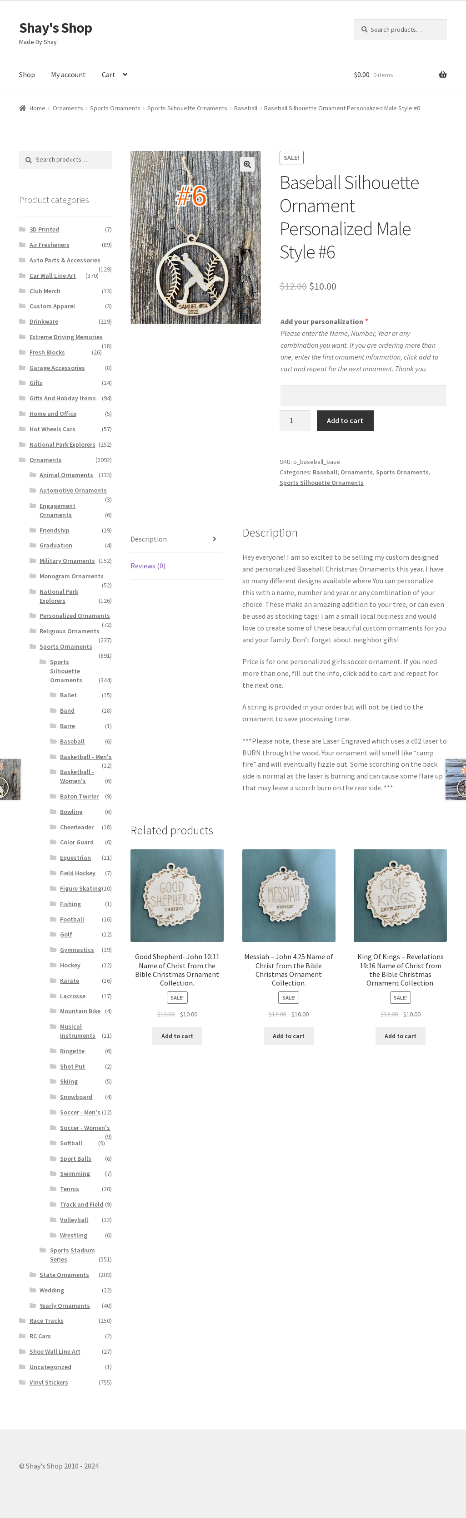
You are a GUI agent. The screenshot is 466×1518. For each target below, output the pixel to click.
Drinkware (44, 321)
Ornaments (68, 108)
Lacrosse (72, 996)
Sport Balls (75, 1158)
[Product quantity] (295, 420)
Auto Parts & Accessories (65, 260)
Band (67, 710)
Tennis (69, 1189)
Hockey (70, 965)
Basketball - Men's (86, 757)
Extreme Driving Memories (66, 337)
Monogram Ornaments (72, 576)
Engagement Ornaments (57, 510)
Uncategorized (50, 1367)
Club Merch (45, 291)
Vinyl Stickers (49, 1382)
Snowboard (76, 1097)
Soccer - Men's (80, 1112)
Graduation (56, 545)
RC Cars (40, 1336)
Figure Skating (80, 888)
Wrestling (73, 1235)
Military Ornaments (67, 561)
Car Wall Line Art (53, 275)
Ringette (72, 1051)
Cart (108, 74)
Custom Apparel (52, 306)
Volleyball (74, 1220)
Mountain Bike (80, 1011)
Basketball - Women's (77, 776)
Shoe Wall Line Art (55, 1351)
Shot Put (72, 1066)
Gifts (36, 383)
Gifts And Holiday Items (63, 398)
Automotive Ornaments (73, 490)
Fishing (70, 904)
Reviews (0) (147, 565)
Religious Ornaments (70, 631)
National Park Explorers (62, 444)
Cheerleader (77, 827)
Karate (69, 980)
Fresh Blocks (47, 352)
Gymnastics (77, 950)
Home (37, 108)
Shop (27, 74)
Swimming (75, 1173)
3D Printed (44, 229)
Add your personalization (324, 321)
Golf (66, 934)
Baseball (245, 108)
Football (72, 919)
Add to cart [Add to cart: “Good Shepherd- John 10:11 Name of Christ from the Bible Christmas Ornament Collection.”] (177, 1036)
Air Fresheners (50, 245)
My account (68, 74)
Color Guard (77, 842)
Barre (67, 726)
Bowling (71, 812)
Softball (71, 1143)
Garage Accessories (57, 368)
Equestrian (75, 857)
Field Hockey (77, 873)
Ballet (68, 695)
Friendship (55, 530)
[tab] (177, 539)
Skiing (69, 1081)
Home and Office (53, 413)
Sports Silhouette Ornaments (187, 108)
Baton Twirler (79, 796)
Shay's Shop (55, 28)
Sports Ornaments (115, 108)
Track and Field (81, 1204)
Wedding (52, 1290)
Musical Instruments (77, 1031)
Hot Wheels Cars (52, 429)
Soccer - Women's (85, 1128)
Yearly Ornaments (65, 1305)
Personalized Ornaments (75, 615)
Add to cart (345, 420)
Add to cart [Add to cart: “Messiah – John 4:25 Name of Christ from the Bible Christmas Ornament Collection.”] (289, 1036)
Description (148, 538)
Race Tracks (47, 1320)
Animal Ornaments (66, 475)
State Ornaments (64, 1275)
